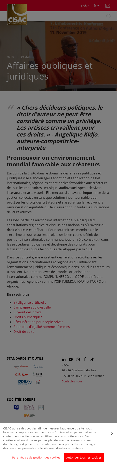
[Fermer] (112, 437)
